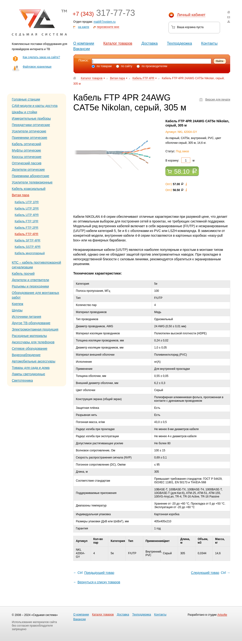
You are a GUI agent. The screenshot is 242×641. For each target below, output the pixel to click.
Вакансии (81, 49)
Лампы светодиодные (28, 374)
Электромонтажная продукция (35, 329)
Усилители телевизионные (32, 182)
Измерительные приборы (31, 118)
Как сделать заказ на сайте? (41, 57)
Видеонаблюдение (26, 355)
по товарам (102, 66)
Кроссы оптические (26, 157)
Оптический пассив (26, 163)
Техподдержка (179, 43)
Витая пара (20, 195)
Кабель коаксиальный (28, 189)
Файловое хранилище (37, 66)
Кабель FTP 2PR (26, 227)
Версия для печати (217, 99)
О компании (83, 43)
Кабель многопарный (30, 253)
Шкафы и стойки (24, 112)
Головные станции (26, 99)
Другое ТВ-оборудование (31, 323)
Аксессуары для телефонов (33, 342)
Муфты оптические (26, 150)
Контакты (209, 43)
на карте (83, 27)
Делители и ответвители (30, 280)
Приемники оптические (29, 138)
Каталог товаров (117, 43)
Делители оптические (28, 169)
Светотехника (22, 380)
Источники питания (26, 316)
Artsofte (222, 614)
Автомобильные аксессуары (33, 361)
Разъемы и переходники (30, 286)
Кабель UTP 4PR (27, 215)
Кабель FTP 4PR (26, 234)
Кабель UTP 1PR (27, 202)
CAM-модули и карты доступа (34, 106)
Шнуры (17, 310)
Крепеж (17, 304)
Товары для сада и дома (31, 368)
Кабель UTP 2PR (27, 208)
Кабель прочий (23, 273)
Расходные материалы (29, 336)
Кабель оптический (26, 144)
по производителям (152, 66)
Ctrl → (210, 573)
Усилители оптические (29, 131)
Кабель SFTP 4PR (27, 240)
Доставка (149, 43)
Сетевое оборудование (29, 348)
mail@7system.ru (105, 21)
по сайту (124, 66)
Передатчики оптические (31, 125)
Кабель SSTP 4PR (28, 247)
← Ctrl (94, 573)
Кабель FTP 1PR (26, 221)
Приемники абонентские (30, 176)
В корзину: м (179, 160)
